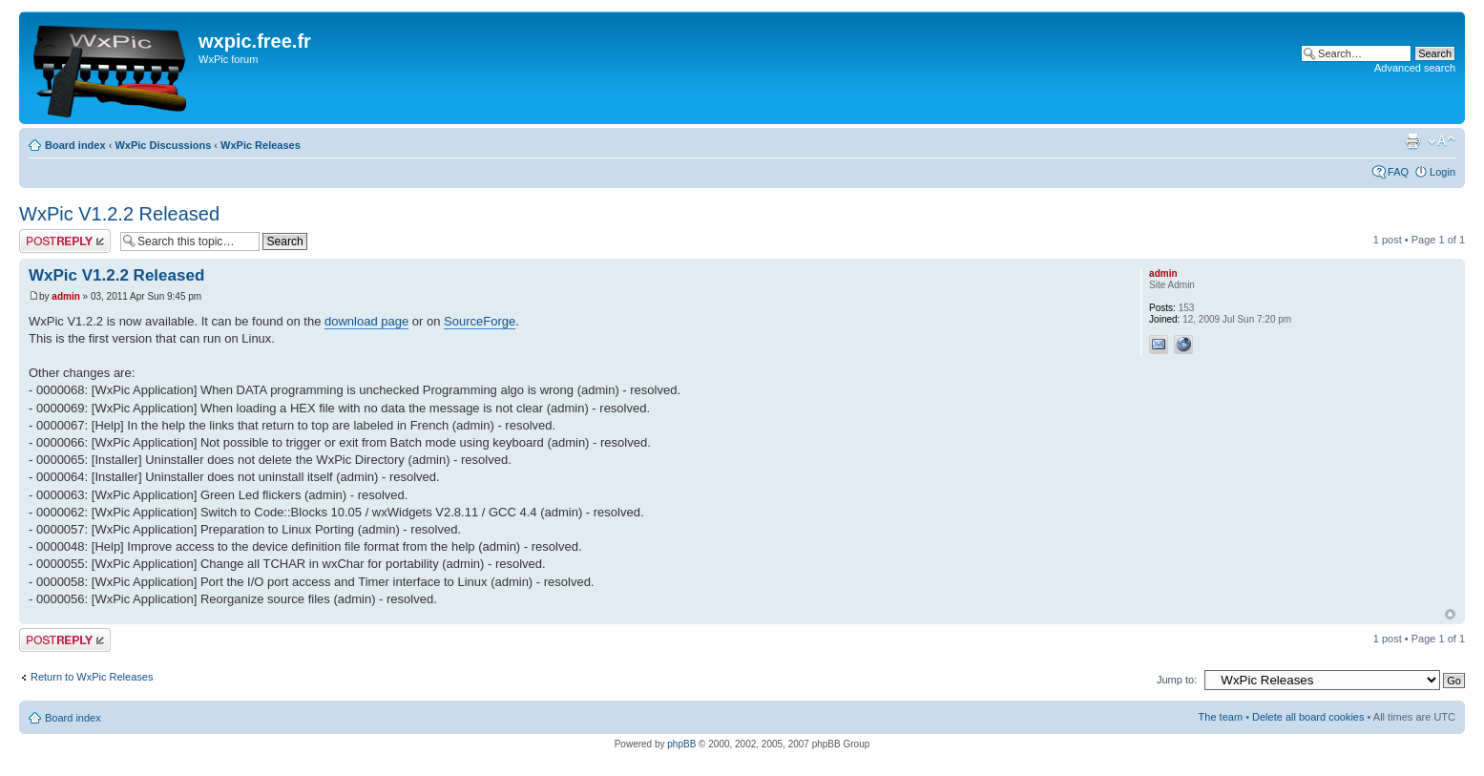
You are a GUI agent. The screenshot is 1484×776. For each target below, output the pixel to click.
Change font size (1441, 141)
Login (1442, 172)
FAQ (1398, 172)
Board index (75, 145)
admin (65, 296)
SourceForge (479, 321)
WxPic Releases (260, 145)
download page (366, 321)
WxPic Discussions (163, 145)
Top (1450, 614)
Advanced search (1414, 67)
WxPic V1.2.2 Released (119, 213)
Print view (1412, 141)
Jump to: (1177, 679)
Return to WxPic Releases (92, 676)
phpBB (681, 744)
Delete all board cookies (1308, 717)
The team (1221, 717)
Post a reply (65, 241)
